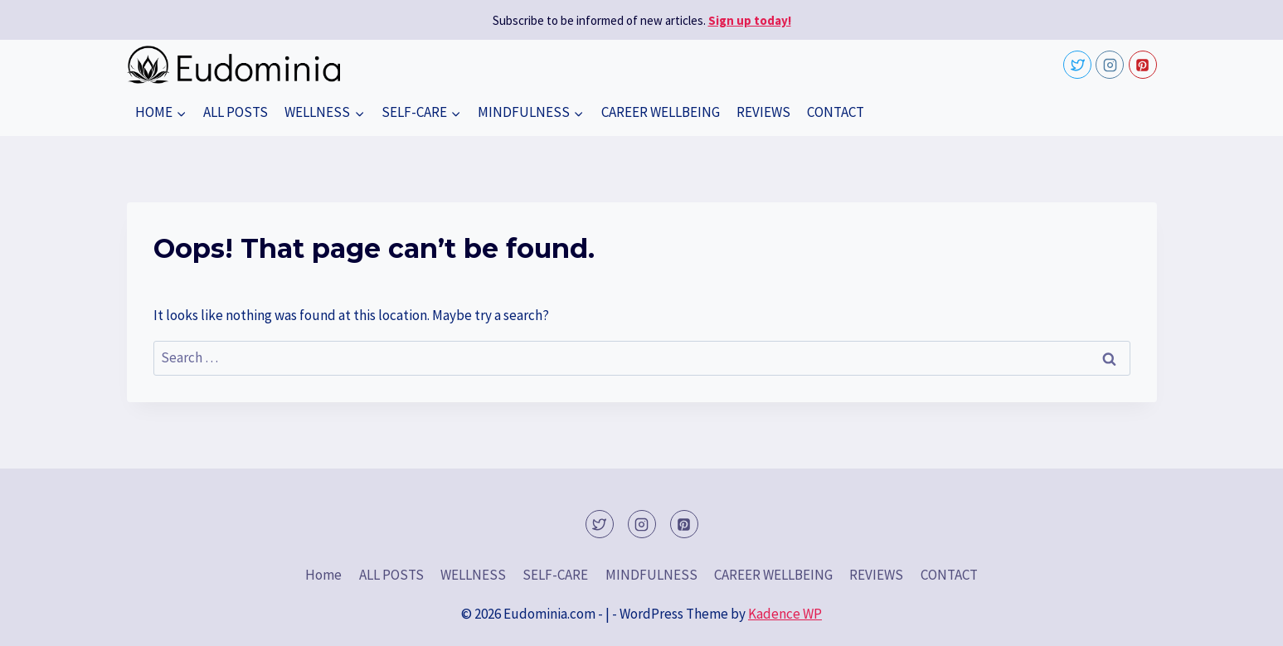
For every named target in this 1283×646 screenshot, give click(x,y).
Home (323, 575)
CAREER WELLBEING (660, 112)
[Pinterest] (1143, 65)
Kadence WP (785, 614)
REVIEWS (763, 112)
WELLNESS (473, 575)
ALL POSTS (235, 112)
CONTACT (835, 112)
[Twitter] (1077, 65)
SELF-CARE (555, 575)
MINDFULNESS (651, 575)
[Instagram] (1110, 65)
